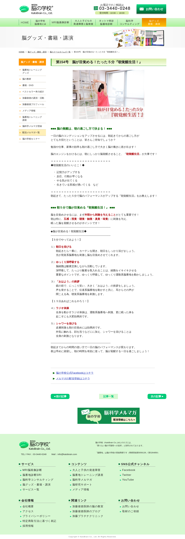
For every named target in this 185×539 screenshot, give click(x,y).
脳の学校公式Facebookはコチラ (75, 372)
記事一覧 (108, 396)
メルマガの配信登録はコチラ (73, 378)
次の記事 (156, 396)
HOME (21, 52)
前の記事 (61, 396)
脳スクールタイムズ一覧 (60, 52)
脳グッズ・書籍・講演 (37, 52)
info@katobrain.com (67, 454)
